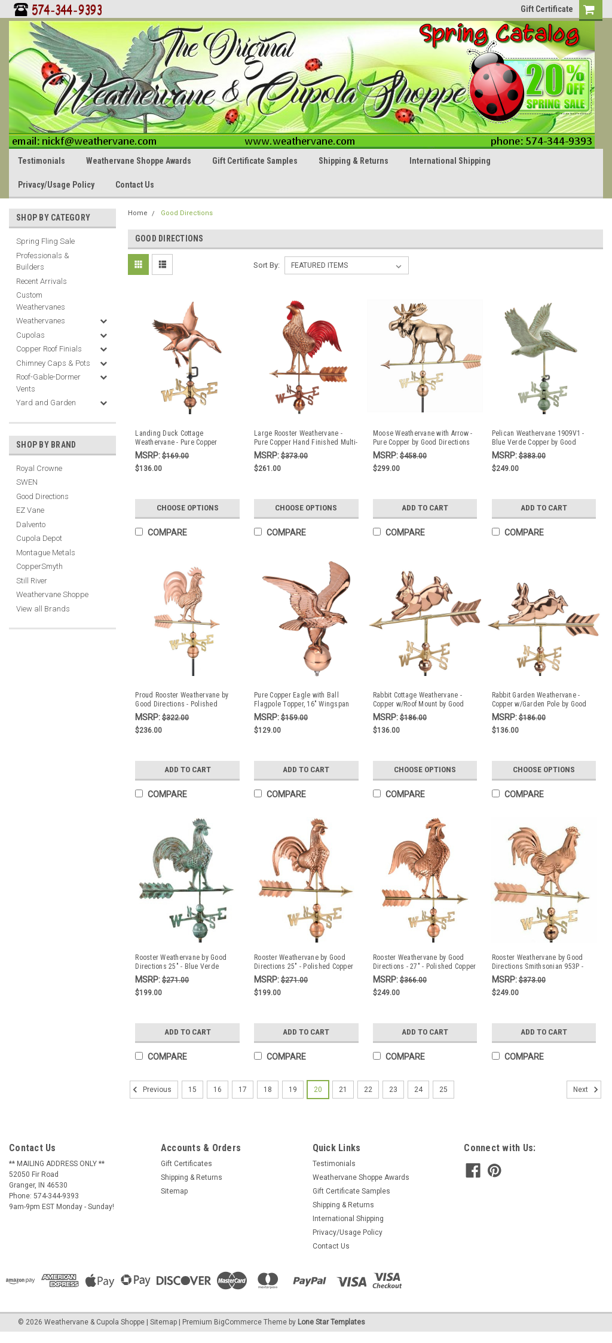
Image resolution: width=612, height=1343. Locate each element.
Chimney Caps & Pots (53, 363)
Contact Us (134, 184)
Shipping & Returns (353, 161)
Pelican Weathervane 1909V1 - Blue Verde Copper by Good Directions (538, 438)
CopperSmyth (39, 566)
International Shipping (450, 161)
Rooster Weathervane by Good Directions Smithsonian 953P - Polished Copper (537, 962)
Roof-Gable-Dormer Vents (48, 382)
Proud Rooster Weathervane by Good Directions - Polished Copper (181, 700)
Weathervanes (40, 320)
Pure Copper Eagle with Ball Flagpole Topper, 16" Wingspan (301, 699)
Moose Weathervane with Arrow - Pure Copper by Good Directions (423, 437)
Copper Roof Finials (49, 348)
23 (393, 1088)
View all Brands (43, 608)
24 (418, 1088)
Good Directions (42, 496)
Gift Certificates (186, 1162)
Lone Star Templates (331, 1321)
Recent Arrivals (41, 281)
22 (368, 1088)
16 (217, 1088)
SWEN (27, 482)
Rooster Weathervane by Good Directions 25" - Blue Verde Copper (181, 962)
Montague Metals (45, 552)
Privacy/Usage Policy (56, 184)
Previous (151, 1088)
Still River (31, 580)
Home (138, 213)
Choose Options (187, 508)
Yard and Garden (46, 402)
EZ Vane (30, 510)
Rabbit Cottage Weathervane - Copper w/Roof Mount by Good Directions (418, 700)
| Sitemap (161, 1321)
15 (192, 1088)
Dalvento (30, 524)
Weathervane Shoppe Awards (138, 161)
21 (343, 1088)
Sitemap (174, 1190)
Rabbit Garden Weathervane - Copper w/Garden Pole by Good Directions (539, 700)
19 (293, 1088)
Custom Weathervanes (40, 300)
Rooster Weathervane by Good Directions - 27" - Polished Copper (424, 962)
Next (587, 1088)
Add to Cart (425, 508)
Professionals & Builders (42, 261)
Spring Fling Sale (45, 241)
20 (318, 1088)
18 (268, 1088)
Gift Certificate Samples (255, 161)
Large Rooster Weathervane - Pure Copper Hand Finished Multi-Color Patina (305, 438)
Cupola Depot (39, 538)
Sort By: (266, 265)
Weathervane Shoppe (52, 594)
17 (242, 1088)
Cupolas (30, 335)
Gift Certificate (547, 9)
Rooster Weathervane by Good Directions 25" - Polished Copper (303, 962)
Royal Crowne (39, 468)
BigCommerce (238, 1321)
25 (443, 1088)
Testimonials (41, 161)
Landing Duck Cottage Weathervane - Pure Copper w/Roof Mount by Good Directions (186, 438)
